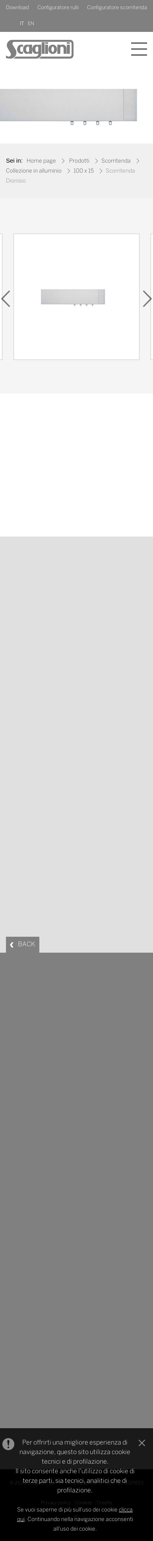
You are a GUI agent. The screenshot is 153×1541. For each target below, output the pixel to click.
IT (22, 24)
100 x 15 (84, 171)
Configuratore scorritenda (117, 7)
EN (31, 24)
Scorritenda (116, 161)
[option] (76, 299)
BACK (26, 944)
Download (17, 7)
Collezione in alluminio (34, 171)
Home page (41, 161)
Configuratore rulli (58, 7)
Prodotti (79, 161)
